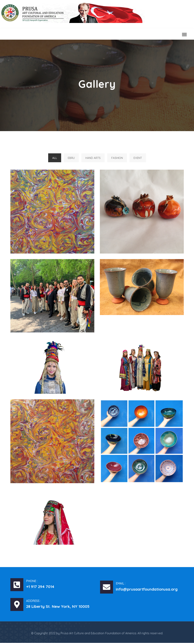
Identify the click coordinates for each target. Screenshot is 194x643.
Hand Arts (93, 158)
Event (138, 158)
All (54, 158)
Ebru (71, 158)
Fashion (117, 158)
